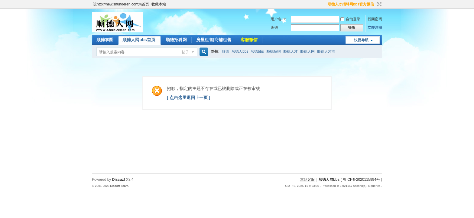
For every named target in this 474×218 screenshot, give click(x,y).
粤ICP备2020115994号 (361, 179)
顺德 (225, 51)
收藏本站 (158, 4)
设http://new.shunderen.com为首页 (121, 4)
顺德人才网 (326, 51)
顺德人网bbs (330, 179)
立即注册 (375, 27)
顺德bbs (257, 51)
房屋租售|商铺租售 (213, 39)
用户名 (276, 19)
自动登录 (350, 19)
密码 (274, 27)
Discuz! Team (119, 185)
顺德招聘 (273, 51)
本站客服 (307, 179)
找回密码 (375, 19)
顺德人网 (307, 51)
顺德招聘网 (176, 39)
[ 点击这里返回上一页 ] (188, 97)
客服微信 (249, 39)
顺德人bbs (240, 51)
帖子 (185, 52)
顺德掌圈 (104, 39)
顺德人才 (290, 51)
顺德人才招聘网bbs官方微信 (351, 4)
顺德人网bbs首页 (138, 39)
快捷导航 (361, 40)
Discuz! (118, 179)
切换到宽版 (378, 4)
